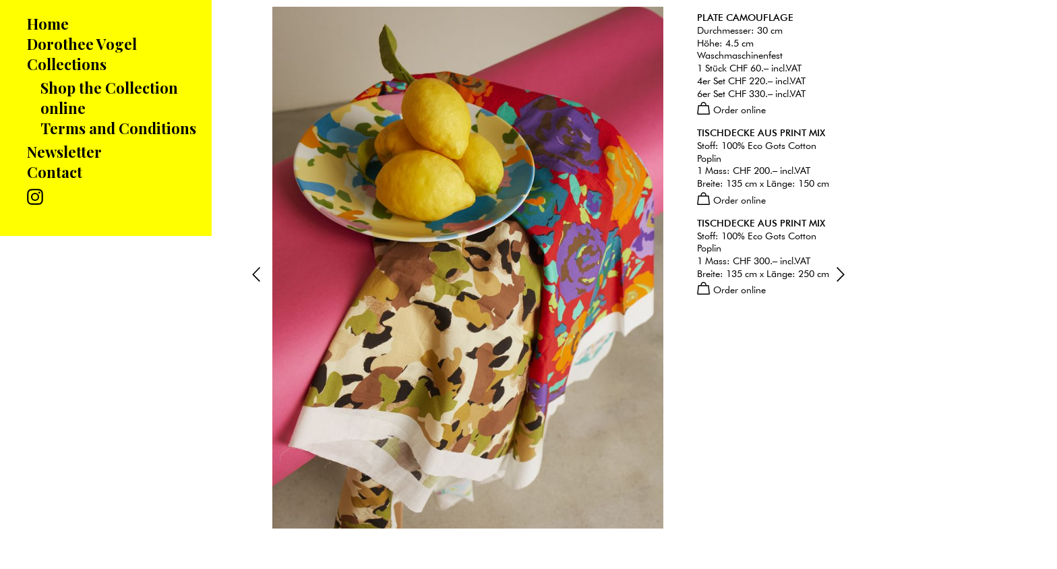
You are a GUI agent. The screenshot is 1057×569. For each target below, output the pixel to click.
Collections (67, 64)
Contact (54, 172)
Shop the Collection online (109, 98)
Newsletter (64, 152)
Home (48, 23)
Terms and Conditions (118, 128)
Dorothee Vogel (82, 44)
